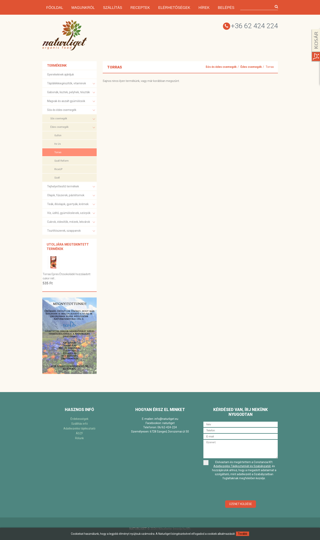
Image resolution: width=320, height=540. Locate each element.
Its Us (57, 143)
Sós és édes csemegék (71, 110)
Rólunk (79, 438)
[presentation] (240, 490)
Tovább (242, 533)
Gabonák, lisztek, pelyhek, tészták (71, 92)
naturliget (168, 423)
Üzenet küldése (240, 504)
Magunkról (83, 8)
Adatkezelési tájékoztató (79, 428)
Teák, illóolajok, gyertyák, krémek (71, 204)
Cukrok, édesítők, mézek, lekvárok (71, 222)
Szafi (57, 177)
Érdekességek (79, 418)
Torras (57, 152)
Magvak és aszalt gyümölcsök (71, 101)
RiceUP (58, 169)
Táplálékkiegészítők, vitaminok (71, 83)
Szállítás (112, 8)
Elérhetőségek (174, 8)
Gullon (57, 135)
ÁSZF (79, 433)
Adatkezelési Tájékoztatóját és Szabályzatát (242, 466)
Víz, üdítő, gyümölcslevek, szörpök (71, 213)
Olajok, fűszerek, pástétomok (71, 195)
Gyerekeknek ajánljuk (60, 74)
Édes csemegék (72, 127)
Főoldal (54, 8)
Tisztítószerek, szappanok (71, 231)
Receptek (140, 8)
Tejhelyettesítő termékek (71, 186)
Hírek (204, 8)
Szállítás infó (79, 423)
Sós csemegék (72, 119)
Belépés (226, 8)
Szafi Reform (61, 160)
